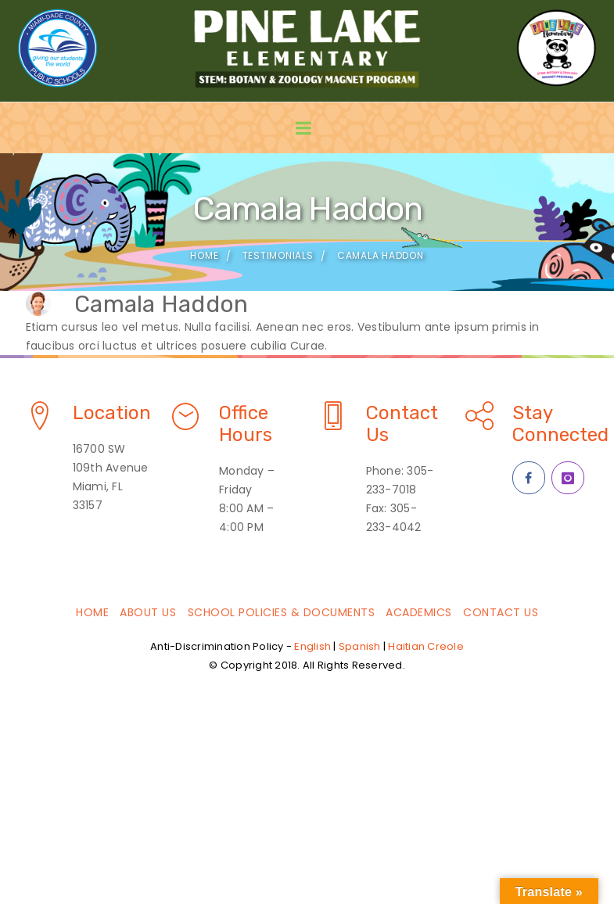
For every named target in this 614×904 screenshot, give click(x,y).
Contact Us (500, 612)
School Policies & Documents (281, 612)
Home (204, 255)
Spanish (360, 646)
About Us (148, 612)
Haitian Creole (426, 646)
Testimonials (278, 255)
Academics (419, 612)
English (312, 646)
